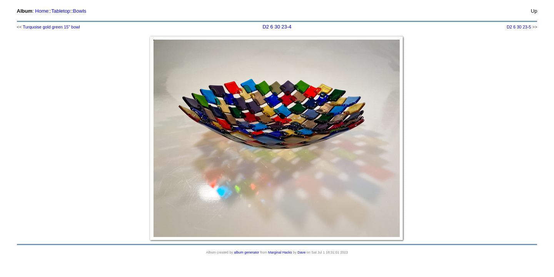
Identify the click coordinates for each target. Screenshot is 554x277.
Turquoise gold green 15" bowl (51, 27)
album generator (246, 252)
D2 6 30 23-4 (276, 27)
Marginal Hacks (280, 252)
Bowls (80, 11)
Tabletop (60, 11)
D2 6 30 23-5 (519, 27)
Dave (301, 252)
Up (534, 11)
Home (41, 11)
